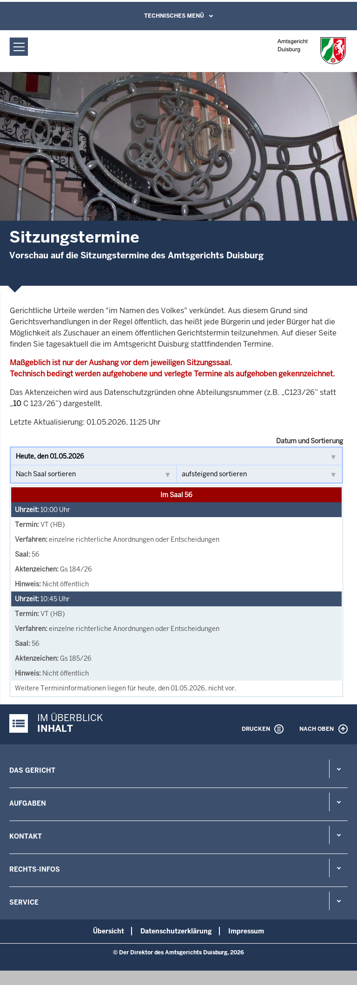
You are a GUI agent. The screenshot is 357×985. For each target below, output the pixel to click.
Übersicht (108, 931)
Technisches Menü (174, 16)
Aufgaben (27, 803)
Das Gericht (32, 770)
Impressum (246, 931)
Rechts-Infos (34, 869)
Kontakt (25, 836)
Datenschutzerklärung (176, 931)
